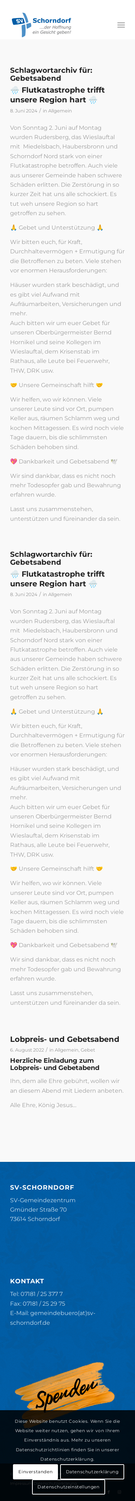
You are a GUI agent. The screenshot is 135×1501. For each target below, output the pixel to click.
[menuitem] (121, 25)
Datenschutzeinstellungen (68, 1486)
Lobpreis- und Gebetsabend (65, 1039)
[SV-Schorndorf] (56, 24)
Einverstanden (35, 1471)
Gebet (88, 1050)
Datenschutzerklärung (92, 1471)
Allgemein (60, 111)
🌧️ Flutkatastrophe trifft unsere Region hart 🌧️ (57, 94)
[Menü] (121, 25)
